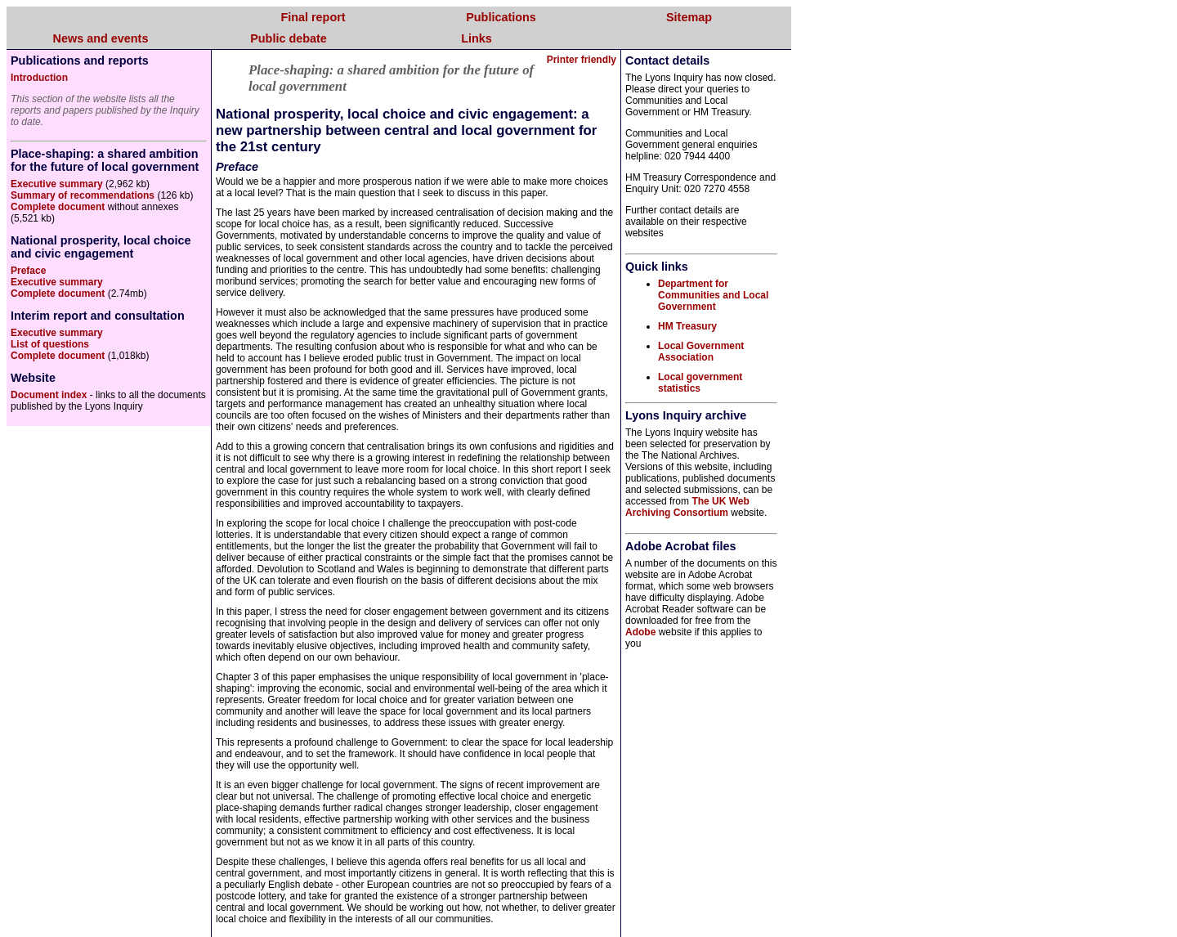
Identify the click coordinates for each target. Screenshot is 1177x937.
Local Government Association (701, 351)
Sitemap (689, 17)
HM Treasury (687, 326)
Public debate (288, 38)
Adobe (640, 632)
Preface (28, 270)
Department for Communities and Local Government (713, 295)
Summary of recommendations (82, 195)
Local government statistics (700, 382)
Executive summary (57, 184)
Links (476, 38)
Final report (312, 17)
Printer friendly (581, 59)
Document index (49, 395)
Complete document (58, 207)
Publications (501, 17)
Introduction (39, 77)
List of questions (50, 344)
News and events (101, 38)
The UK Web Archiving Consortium (687, 506)
